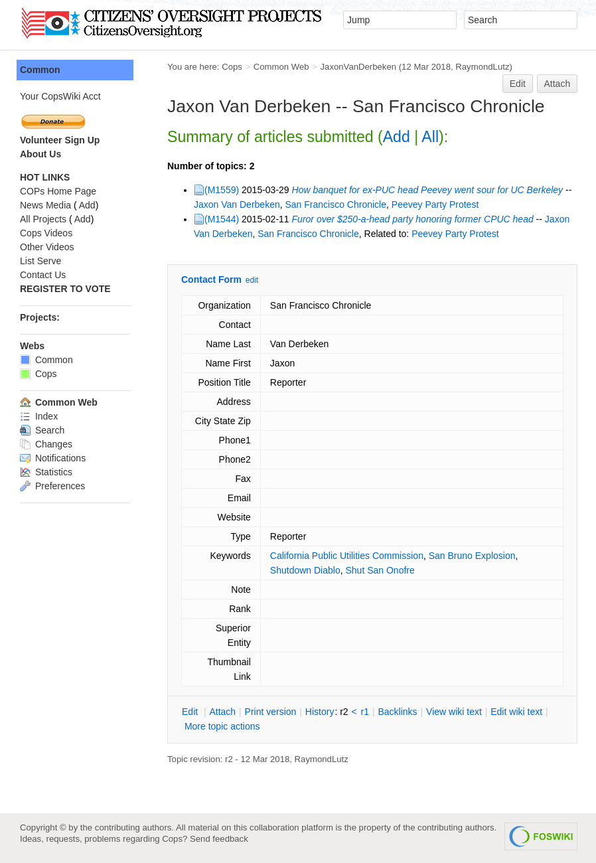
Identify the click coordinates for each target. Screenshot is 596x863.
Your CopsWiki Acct (60, 96)
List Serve (40, 261)
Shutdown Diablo (305, 570)
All (430, 136)
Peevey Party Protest (435, 204)
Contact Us (43, 275)
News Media (45, 205)
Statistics (46, 472)
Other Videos (47, 247)
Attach (557, 83)
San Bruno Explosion (472, 555)
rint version (271, 711)
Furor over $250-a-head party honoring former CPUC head (413, 219)
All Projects (43, 219)
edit (252, 280)
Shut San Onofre (379, 570)
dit (191, 711)
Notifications (53, 458)
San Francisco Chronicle (336, 204)
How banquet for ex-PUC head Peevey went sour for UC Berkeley (427, 190)
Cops (232, 67)
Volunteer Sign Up (60, 140)
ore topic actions (222, 726)
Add (396, 136)
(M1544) (221, 219)
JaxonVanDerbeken (358, 67)
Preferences (52, 486)
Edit (518, 83)
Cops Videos (46, 233)
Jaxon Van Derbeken (237, 204)
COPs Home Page (58, 191)
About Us (40, 154)
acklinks (397, 711)
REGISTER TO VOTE (65, 288)
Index (39, 416)
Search (42, 430)
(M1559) (221, 190)
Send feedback (219, 839)
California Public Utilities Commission (346, 555)
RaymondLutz (482, 67)
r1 (365, 711)
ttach (222, 711)
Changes (46, 444)
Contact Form (211, 279)
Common (40, 69)
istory (320, 711)
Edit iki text (516, 711)
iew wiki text (454, 711)
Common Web (281, 67)
